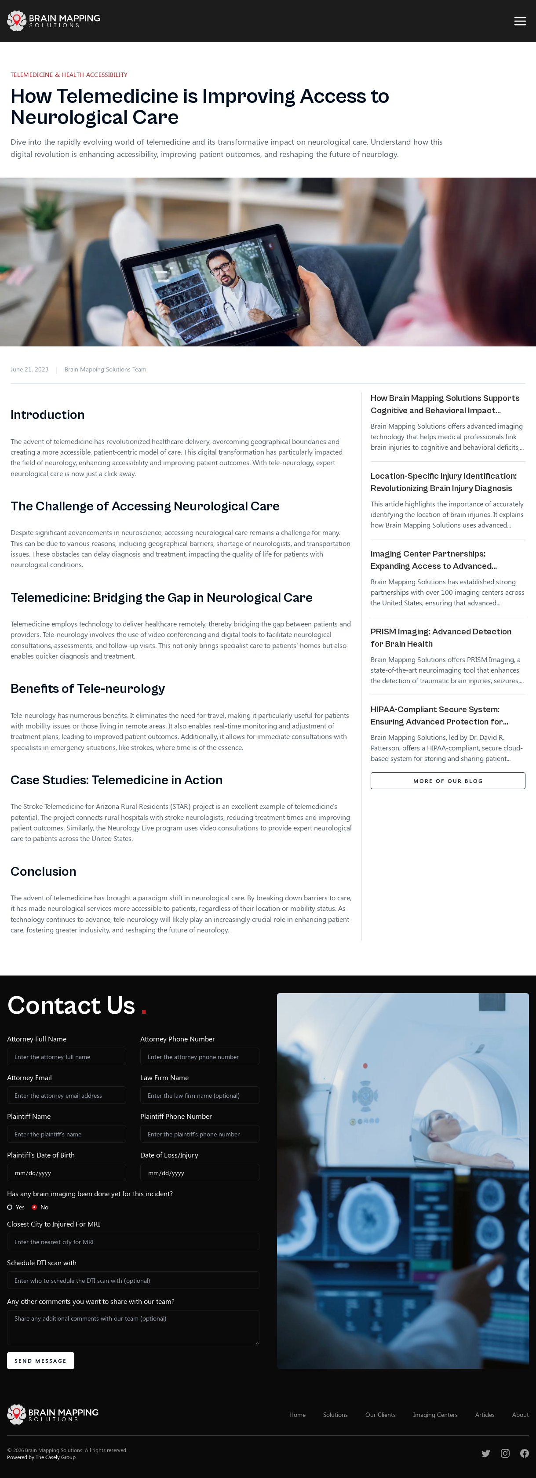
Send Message (41, 1360)
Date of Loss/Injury (169, 1154)
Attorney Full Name (36, 1038)
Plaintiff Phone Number (176, 1116)
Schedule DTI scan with (42, 1262)
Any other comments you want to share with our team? (91, 1301)
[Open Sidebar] (520, 21)
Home (297, 1414)
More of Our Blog (448, 780)
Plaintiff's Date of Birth (41, 1154)
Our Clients (380, 1414)
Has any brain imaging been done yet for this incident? (90, 1193)
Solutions (335, 1414)
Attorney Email (29, 1077)
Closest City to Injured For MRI (53, 1223)
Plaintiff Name (29, 1116)
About (520, 1414)
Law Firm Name (164, 1077)
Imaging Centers (435, 1414)
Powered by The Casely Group (41, 1456)
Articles (485, 1414)
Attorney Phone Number (177, 1038)
